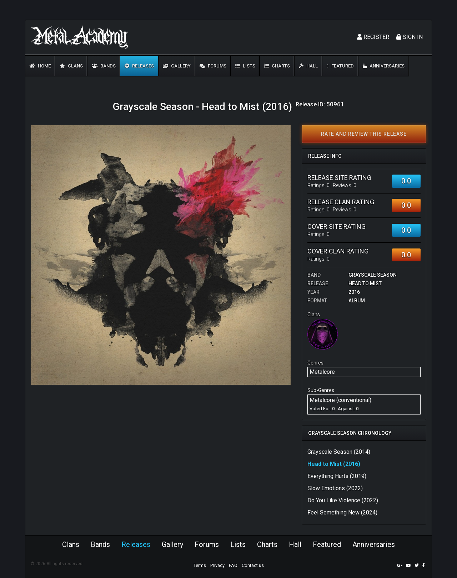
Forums (213, 66)
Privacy (217, 565)
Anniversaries (384, 66)
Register (373, 37)
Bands (104, 66)
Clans (71, 66)
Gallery (177, 66)
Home (40, 66)
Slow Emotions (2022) (335, 488)
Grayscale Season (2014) (338, 451)
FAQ (233, 565)
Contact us (253, 565)
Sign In (409, 37)
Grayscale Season (372, 275)
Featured (340, 66)
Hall (308, 66)
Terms (200, 565)
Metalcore (322, 371)
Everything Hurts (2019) (336, 476)
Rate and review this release (364, 134)
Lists (245, 66)
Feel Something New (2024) (342, 512)
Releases (139, 66)
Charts (277, 66)
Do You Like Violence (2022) (342, 500)
